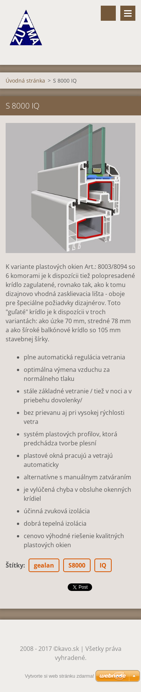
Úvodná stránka (25, 80)
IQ (103, 565)
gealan (44, 565)
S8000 (76, 565)
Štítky (14, 565)
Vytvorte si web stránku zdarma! (59, 676)
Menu (127, 13)
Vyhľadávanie (108, 13)
